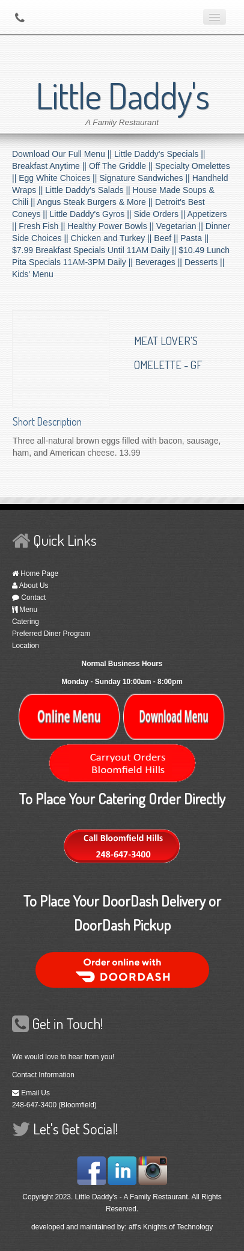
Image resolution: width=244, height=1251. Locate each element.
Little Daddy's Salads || (88, 190)
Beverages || (160, 262)
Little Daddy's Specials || (160, 154)
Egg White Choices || (59, 178)
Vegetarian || (181, 226)
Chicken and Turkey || (112, 238)
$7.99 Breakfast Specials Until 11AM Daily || (95, 250)
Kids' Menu (32, 274)
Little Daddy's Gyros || (92, 214)
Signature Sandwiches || (145, 178)
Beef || (167, 238)
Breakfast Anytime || (50, 166)
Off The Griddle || (122, 166)
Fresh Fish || (43, 226)
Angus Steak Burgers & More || (96, 202)
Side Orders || (160, 214)
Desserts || (204, 262)
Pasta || (194, 238)
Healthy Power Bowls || (111, 226)
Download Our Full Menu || (63, 154)
